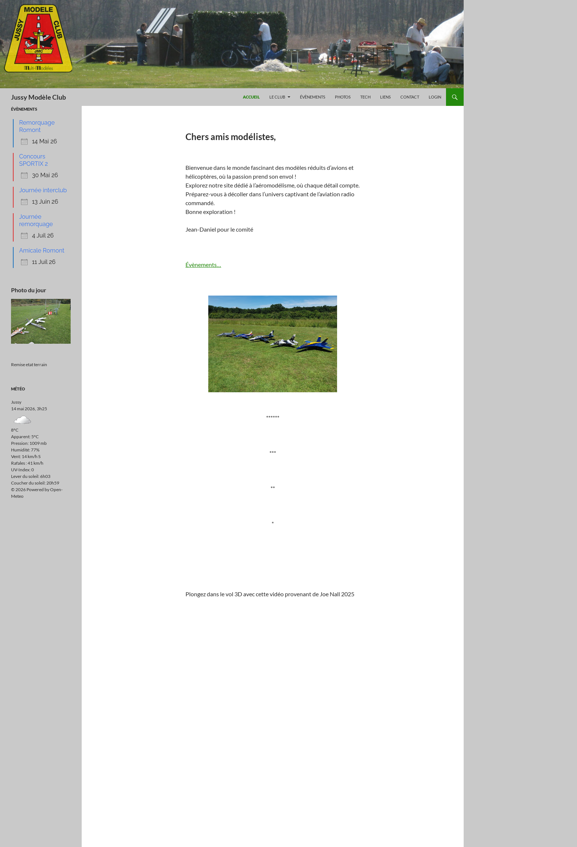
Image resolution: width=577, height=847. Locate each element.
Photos (343, 96)
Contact (409, 96)
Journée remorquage (36, 220)
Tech (365, 96)
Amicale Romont (41, 250)
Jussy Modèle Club (38, 97)
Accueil (251, 96)
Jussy (16, 402)
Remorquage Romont (37, 126)
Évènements (312, 96)
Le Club (277, 96)
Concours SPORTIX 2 (33, 160)
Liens (385, 96)
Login (435, 96)
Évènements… (203, 264)
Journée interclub (43, 190)
